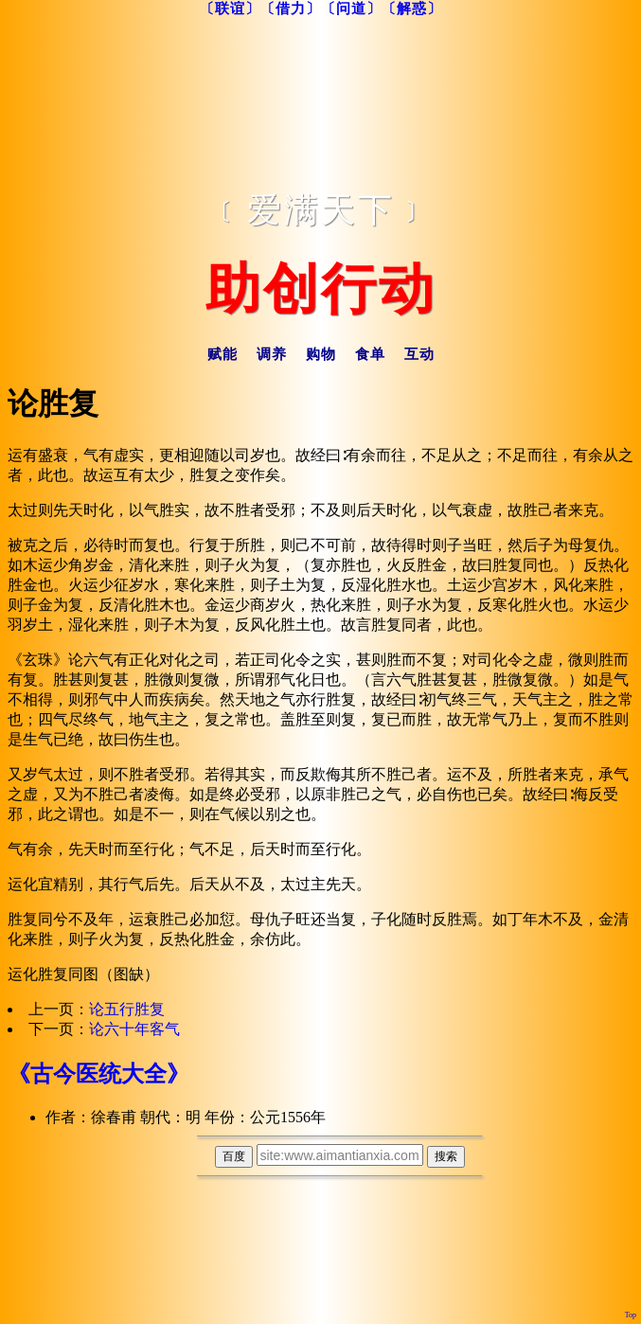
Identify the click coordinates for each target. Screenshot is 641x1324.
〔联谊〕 (230, 8)
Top (630, 1315)
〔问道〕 (351, 8)
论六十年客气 (134, 1029)
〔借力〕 (290, 8)
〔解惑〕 (412, 8)
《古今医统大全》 (98, 1074)
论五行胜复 (127, 1009)
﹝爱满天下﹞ (321, 210)
